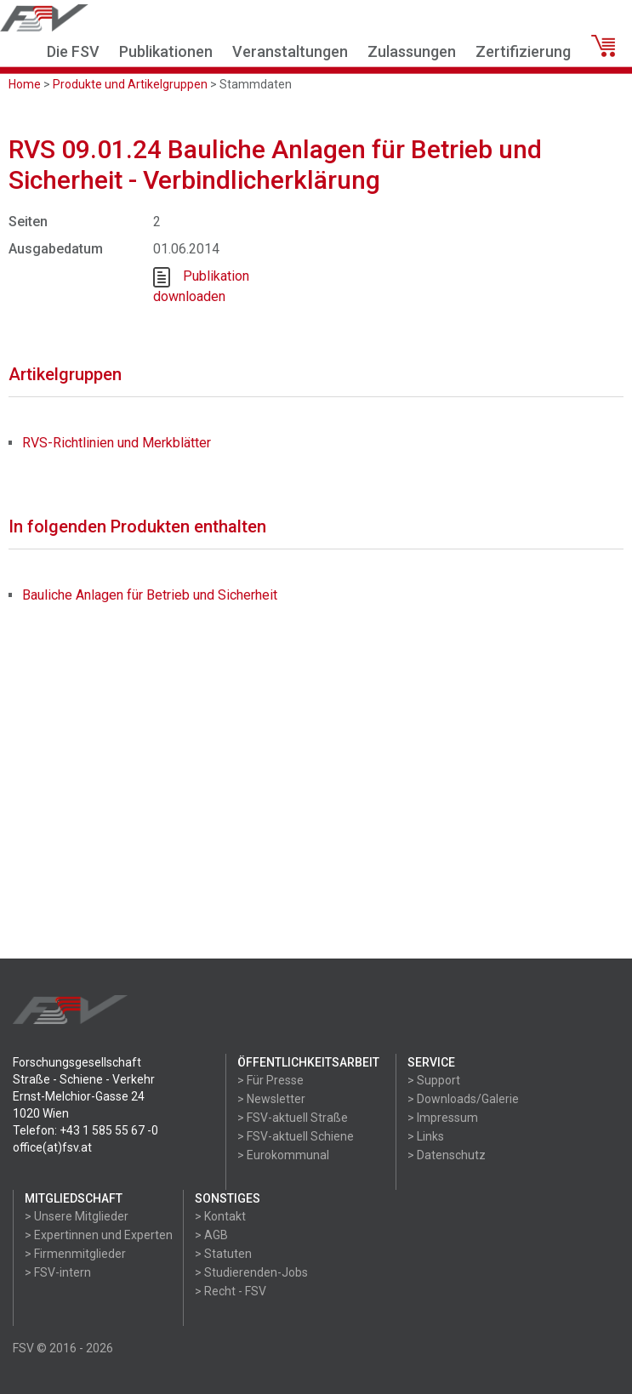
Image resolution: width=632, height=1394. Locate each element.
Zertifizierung (523, 51)
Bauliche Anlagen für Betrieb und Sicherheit (149, 595)
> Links (425, 1136)
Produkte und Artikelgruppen (130, 84)
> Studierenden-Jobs (251, 1272)
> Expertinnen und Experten (99, 1235)
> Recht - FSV (230, 1291)
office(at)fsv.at (52, 1147)
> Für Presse (270, 1080)
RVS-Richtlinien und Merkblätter (116, 443)
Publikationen (166, 51)
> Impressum (442, 1117)
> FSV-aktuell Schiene (295, 1136)
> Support (433, 1080)
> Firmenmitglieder (75, 1253)
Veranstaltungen (290, 51)
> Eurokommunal (283, 1155)
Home (25, 84)
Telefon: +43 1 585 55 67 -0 (85, 1130)
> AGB (211, 1235)
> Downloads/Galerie (463, 1099)
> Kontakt (220, 1216)
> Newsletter (271, 1099)
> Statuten (223, 1253)
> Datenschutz (446, 1155)
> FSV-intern (58, 1272)
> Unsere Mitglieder (76, 1216)
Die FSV (73, 51)
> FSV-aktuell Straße (292, 1117)
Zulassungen (411, 51)
